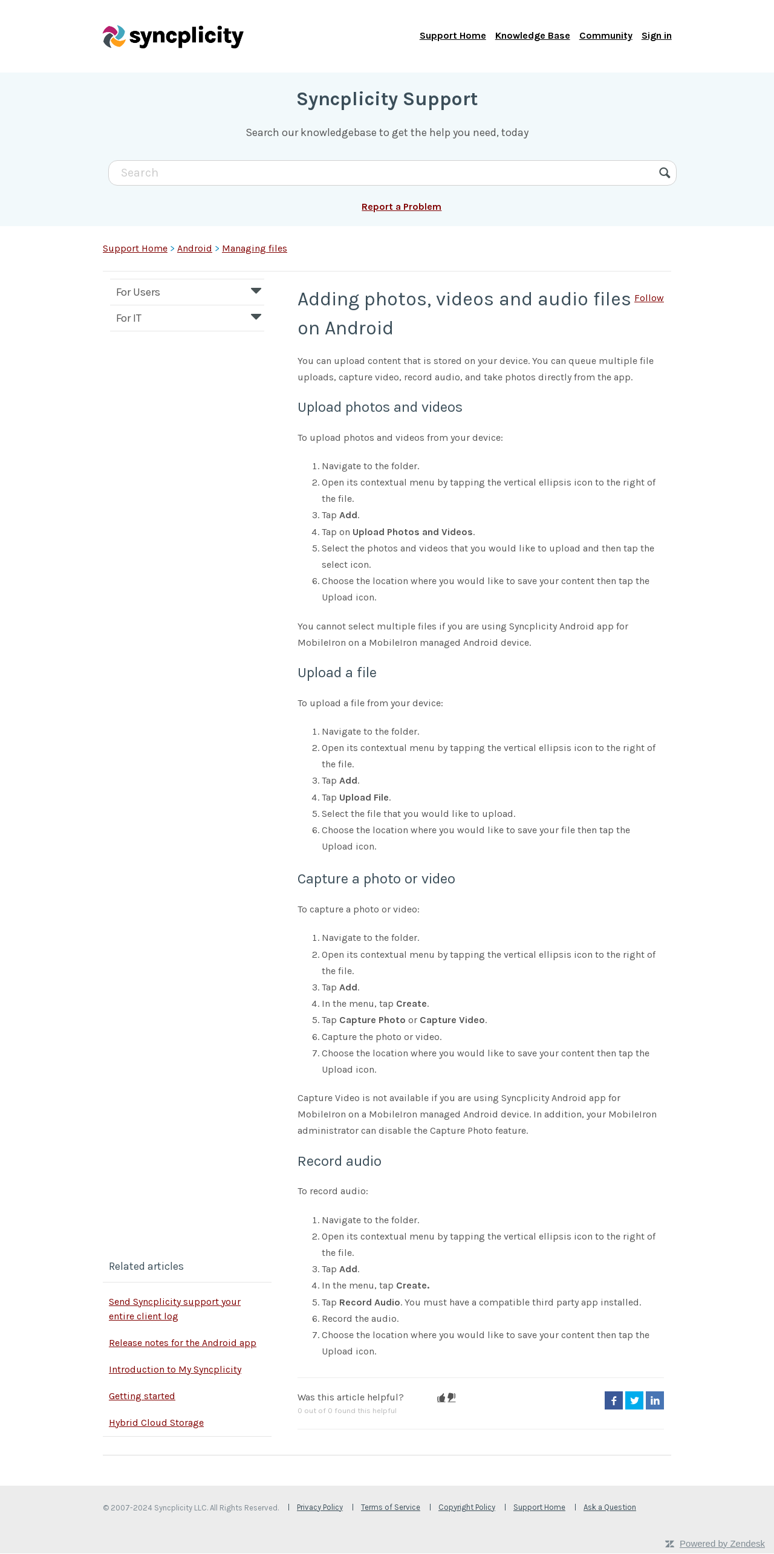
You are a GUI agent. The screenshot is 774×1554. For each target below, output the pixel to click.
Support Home (452, 36)
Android (194, 249)
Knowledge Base (532, 36)
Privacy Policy (320, 1507)
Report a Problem (401, 207)
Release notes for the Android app (182, 1343)
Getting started (142, 1396)
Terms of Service (390, 1507)
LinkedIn (655, 1402)
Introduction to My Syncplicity (175, 1370)
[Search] (392, 173)
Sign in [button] (656, 36)
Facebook (614, 1402)
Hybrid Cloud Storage (156, 1423)
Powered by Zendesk (722, 1544)
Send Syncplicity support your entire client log (175, 1309)
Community (605, 36)
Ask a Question (610, 1507)
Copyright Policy (466, 1507)
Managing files (254, 249)
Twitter (634, 1402)
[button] (441, 1398)
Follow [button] (649, 298)
